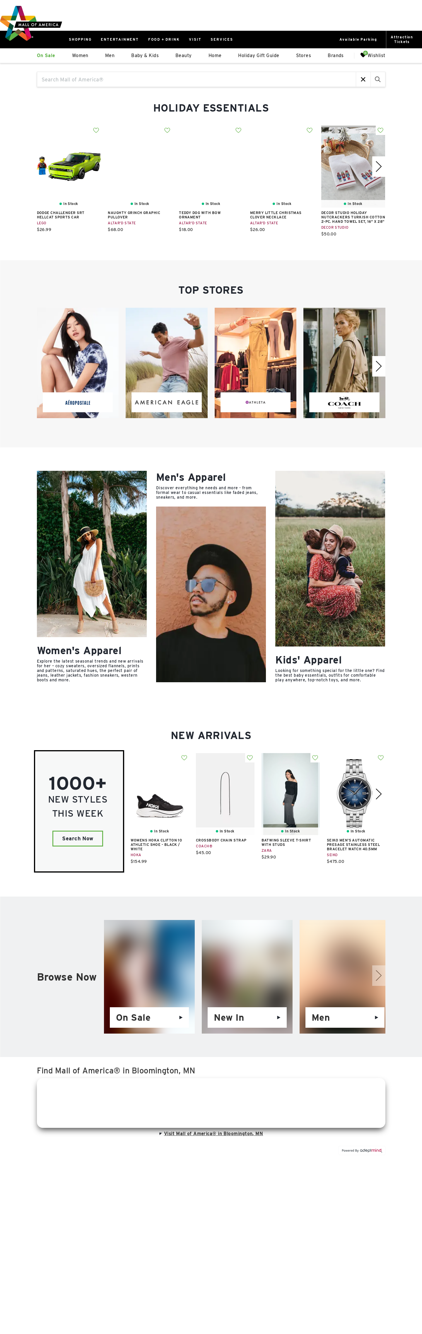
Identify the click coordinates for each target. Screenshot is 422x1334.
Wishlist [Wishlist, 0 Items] (372, 55)
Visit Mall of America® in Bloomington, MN (210, 1133)
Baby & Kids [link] (145, 55)
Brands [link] (336, 55)
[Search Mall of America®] (196, 79)
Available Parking (358, 39)
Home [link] (215, 55)
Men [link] (110, 55)
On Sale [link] (46, 55)
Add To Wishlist (96, 130)
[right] (378, 166)
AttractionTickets (402, 39)
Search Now (77, 838)
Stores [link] (303, 55)
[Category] (92, 577)
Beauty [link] (183, 55)
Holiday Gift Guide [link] (258, 55)
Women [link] (80, 55)
